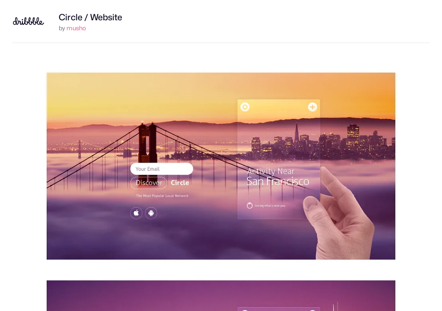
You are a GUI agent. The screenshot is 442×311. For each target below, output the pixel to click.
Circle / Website (90, 17)
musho (76, 28)
